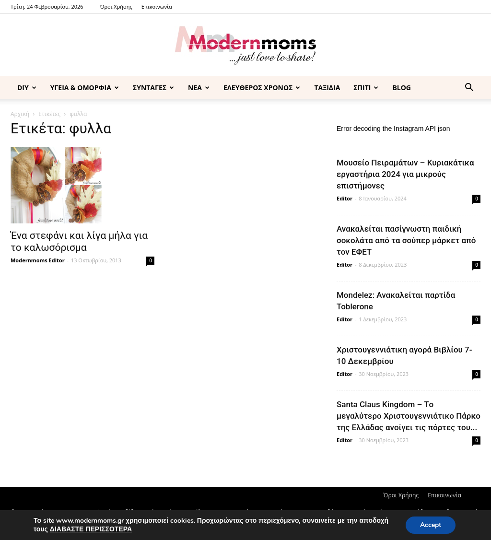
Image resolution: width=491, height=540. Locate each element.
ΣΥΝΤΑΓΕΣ (153, 87)
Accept (430, 524)
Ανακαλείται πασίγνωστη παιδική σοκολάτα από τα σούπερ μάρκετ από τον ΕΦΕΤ (406, 240)
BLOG (401, 87)
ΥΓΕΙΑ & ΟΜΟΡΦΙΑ (84, 87)
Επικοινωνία (156, 6)
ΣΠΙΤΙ (365, 87)
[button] (468, 88)
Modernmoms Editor (38, 260)
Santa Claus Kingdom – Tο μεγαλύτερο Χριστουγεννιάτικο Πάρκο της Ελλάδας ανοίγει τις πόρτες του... (408, 415)
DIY (26, 87)
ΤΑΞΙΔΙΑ (327, 87)
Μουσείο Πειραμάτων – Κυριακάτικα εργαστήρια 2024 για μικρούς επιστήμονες (405, 174)
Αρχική (20, 114)
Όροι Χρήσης (116, 6)
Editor (344, 198)
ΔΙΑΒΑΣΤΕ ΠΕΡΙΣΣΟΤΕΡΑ (91, 529)
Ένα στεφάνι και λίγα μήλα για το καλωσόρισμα (79, 241)
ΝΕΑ (199, 87)
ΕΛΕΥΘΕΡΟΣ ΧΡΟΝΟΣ (261, 87)
